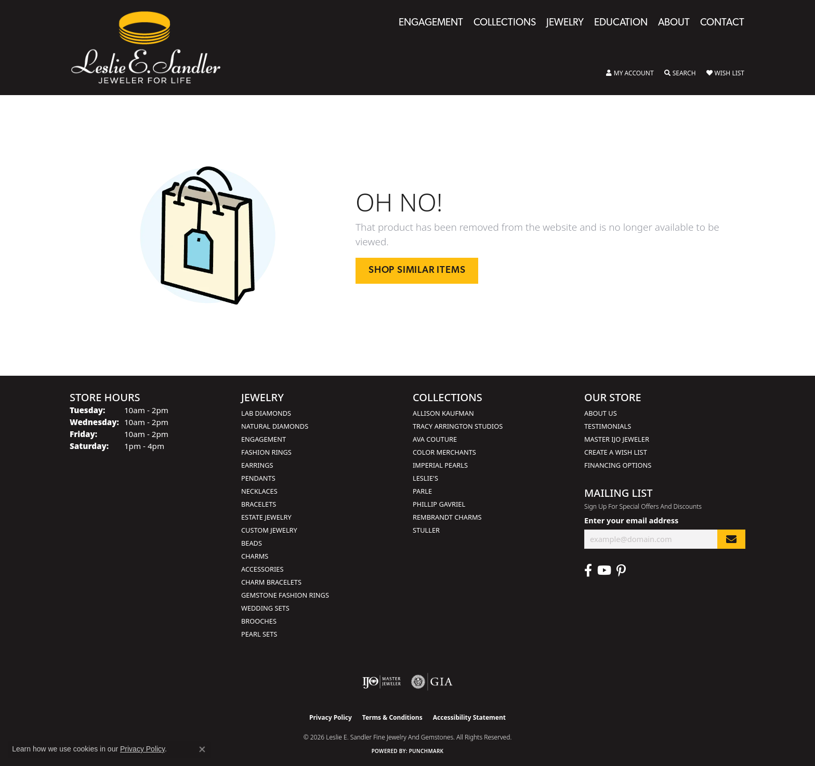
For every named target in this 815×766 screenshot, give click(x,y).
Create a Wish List (615, 452)
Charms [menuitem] (254, 556)
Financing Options (617, 465)
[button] (630, 73)
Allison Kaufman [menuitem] (443, 413)
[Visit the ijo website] (381, 682)
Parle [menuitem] (422, 491)
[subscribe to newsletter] (731, 539)
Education (621, 23)
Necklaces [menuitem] (259, 491)
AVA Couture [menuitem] (435, 439)
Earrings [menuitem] (257, 465)
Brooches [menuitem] (259, 621)
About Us (600, 413)
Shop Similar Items (417, 270)
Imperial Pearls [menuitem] (440, 465)
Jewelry (565, 23)
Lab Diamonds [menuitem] (266, 413)
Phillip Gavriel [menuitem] (439, 504)
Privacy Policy (330, 717)
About (674, 23)
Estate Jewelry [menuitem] (266, 517)
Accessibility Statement (469, 717)
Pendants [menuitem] (258, 478)
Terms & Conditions (392, 717)
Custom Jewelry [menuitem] (269, 530)
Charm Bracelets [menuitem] (271, 582)
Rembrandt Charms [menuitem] (447, 517)
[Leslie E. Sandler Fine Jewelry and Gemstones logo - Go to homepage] (151, 47)
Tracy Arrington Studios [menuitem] (458, 426)
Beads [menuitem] (251, 543)
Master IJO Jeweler (616, 439)
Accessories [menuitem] (262, 569)
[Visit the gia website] (432, 682)
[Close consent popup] (202, 749)
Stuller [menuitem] (426, 530)
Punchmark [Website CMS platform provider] (426, 751)
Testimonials (607, 426)
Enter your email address (631, 520)
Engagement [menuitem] (263, 439)
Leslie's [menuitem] (425, 478)
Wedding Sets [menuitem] (265, 608)
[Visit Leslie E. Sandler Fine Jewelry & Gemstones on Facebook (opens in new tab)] (588, 570)
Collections (505, 23)
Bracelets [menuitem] (258, 504)
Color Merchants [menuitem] (444, 452)
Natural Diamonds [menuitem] (274, 426)
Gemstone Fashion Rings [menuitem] (285, 595)
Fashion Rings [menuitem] (266, 452)
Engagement (431, 23)
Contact (722, 23)
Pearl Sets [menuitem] (259, 634)
